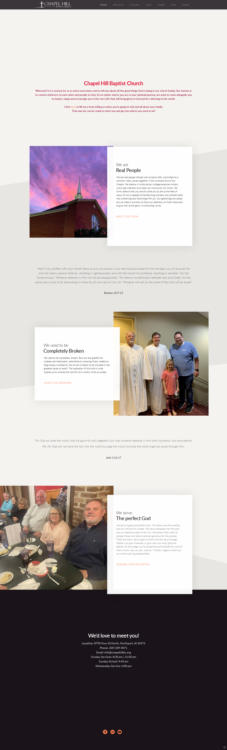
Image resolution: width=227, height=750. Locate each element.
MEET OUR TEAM (127, 216)
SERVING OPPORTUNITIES (133, 564)
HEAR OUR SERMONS (57, 382)
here (73, 107)
